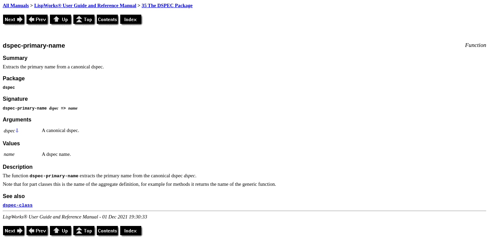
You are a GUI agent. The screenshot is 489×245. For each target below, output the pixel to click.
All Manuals (16, 5)
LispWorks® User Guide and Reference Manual (85, 5)
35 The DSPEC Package (167, 5)
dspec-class (18, 205)
